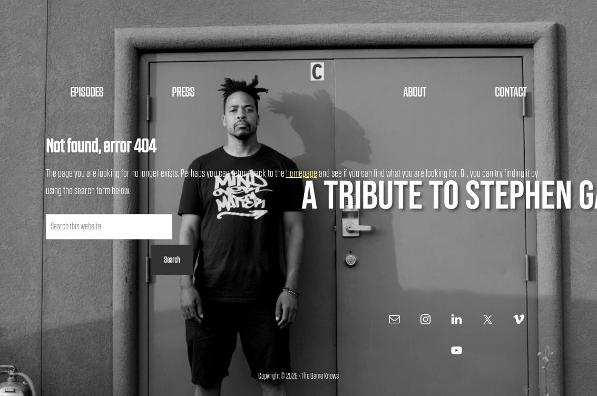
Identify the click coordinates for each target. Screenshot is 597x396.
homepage (301, 173)
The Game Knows (298, 42)
